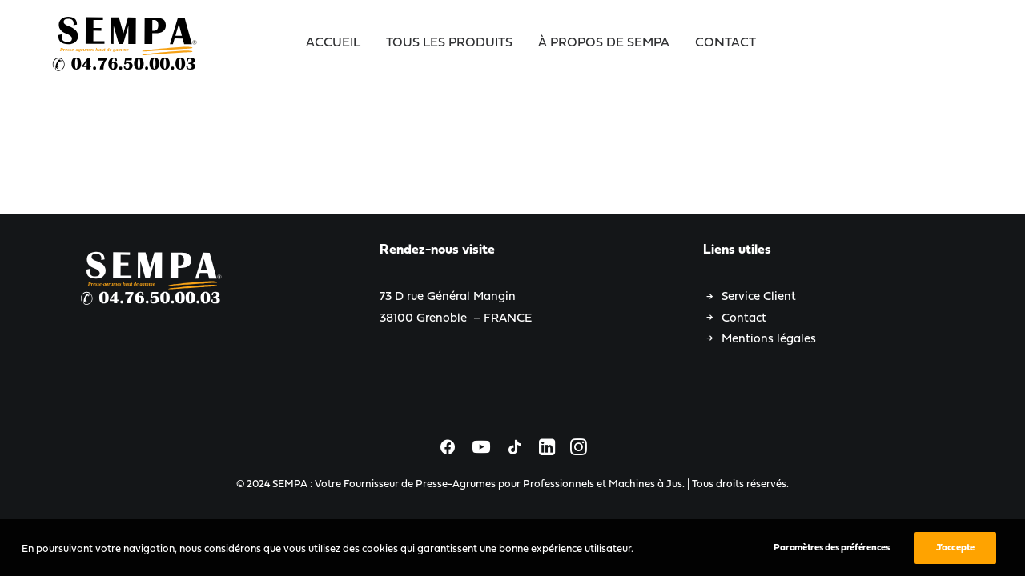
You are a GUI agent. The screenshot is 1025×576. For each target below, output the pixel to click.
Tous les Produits (449, 43)
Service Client (759, 297)
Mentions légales (769, 340)
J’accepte (955, 553)
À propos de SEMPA (603, 43)
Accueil (333, 43)
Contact (725, 43)
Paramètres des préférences (831, 553)
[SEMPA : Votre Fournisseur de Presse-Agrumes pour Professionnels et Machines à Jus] (125, 43)
